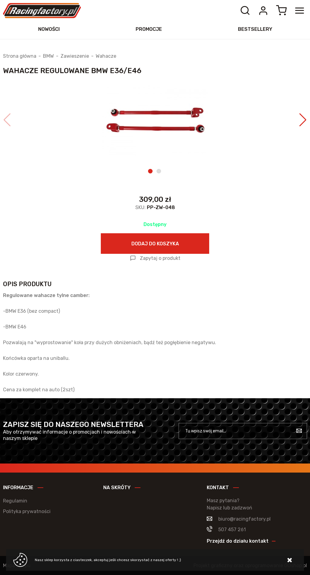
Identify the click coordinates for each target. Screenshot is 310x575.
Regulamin (15, 501)
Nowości (49, 29)
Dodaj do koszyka (155, 244)
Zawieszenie (75, 56)
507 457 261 (232, 529)
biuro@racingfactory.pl (244, 519)
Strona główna (19, 56)
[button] (7, 120)
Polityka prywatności (27, 511)
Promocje (149, 29)
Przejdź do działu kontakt (238, 541)
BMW (48, 56)
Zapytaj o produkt (160, 258)
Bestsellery (255, 29)
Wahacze (106, 56)
